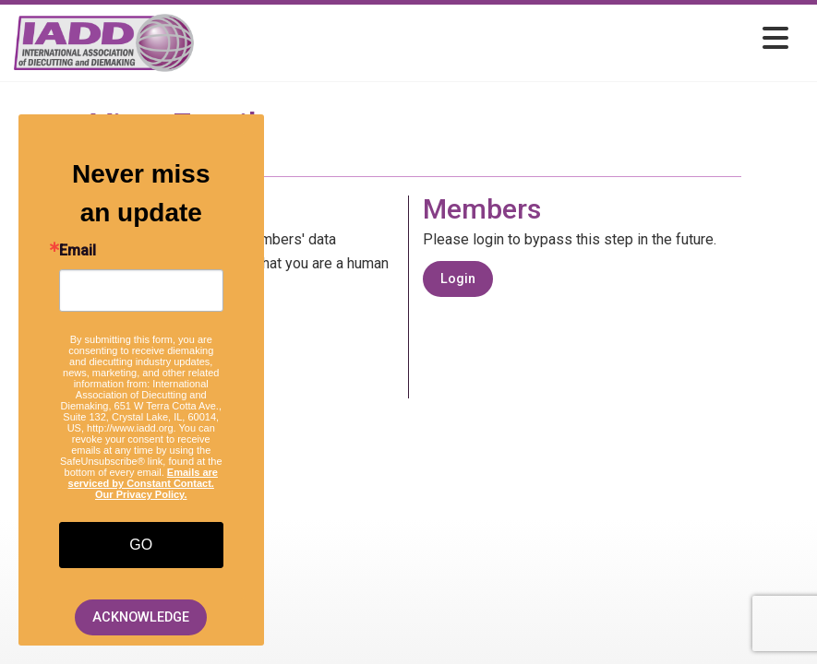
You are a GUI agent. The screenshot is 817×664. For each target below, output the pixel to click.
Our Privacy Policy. (140, 494)
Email (77, 250)
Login (457, 279)
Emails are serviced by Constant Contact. (143, 478)
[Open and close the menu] (496, 39)
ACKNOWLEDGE (140, 617)
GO (140, 544)
